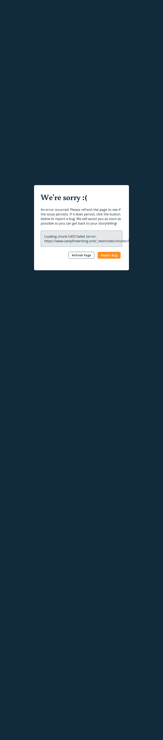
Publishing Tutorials (136, 650)
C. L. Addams (49, 371)
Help (127, 636)
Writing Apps (14, 643)
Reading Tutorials (135, 656)
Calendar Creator (17, 683)
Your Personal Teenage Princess (63, 475)
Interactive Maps (17, 676)
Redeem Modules (17, 716)
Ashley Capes (50, 423)
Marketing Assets (56, 699)
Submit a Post (93, 676)
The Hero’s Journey (87, 438)
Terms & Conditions (38, 734)
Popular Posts (93, 650)
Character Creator (18, 663)
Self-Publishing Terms (59, 686)
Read (49, 636)
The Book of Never (58, 427)
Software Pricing (17, 702)
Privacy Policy (12, 734)
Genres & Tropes (95, 669)
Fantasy (43, 381)
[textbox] (81, 293)
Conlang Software (18, 696)
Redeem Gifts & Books (60, 663)
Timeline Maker (16, 689)
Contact (130, 679)
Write (11, 636)
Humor (56, 485)
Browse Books (55, 650)
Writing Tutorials (134, 643)
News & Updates (95, 656)
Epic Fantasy (60, 381)
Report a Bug (132, 663)
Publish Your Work (57, 679)
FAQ (126, 669)
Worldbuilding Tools (19, 656)
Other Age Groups (78, 485)
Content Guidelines (57, 693)
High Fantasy (82, 381)
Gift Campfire (15, 709)
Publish (52, 672)
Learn (89, 636)
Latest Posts (92, 643)
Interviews (91, 663)
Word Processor (17, 650)
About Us (129, 686)
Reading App (53, 643)
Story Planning (15, 669)
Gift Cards (51, 656)
